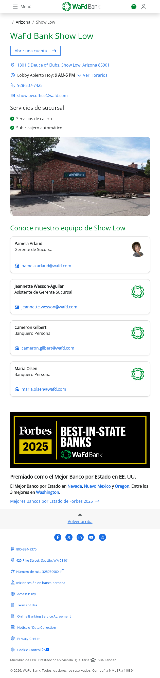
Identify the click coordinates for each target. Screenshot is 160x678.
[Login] (144, 7)
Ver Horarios (92, 75)
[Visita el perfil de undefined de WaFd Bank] (57, 537)
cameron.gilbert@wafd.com (44, 348)
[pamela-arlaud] (138, 249)
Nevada (74, 486)
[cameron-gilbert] (138, 332)
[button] (35, 51)
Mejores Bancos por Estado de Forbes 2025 (55, 501)
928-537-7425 (30, 85)
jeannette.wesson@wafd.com (45, 307)
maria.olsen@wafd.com (40, 389)
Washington (47, 492)
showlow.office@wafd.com (42, 95)
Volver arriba (80, 521)
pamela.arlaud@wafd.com (42, 266)
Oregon (122, 486)
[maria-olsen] (138, 373)
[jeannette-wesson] (138, 291)
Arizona (23, 22)
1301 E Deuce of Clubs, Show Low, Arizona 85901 (63, 65)
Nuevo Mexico (97, 486)
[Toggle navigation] (21, 7)
